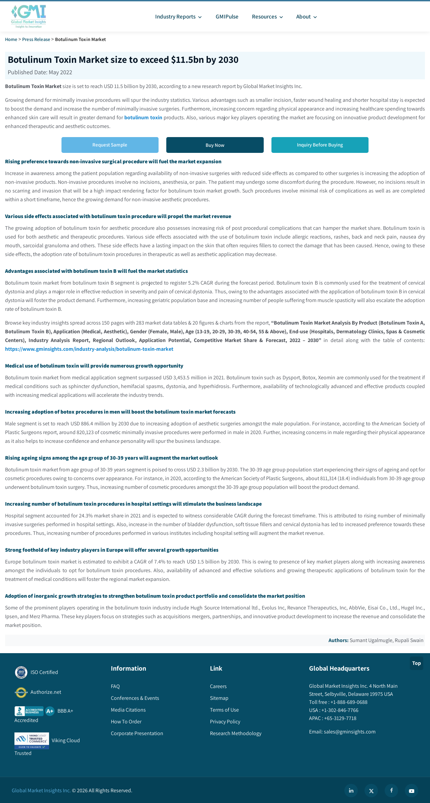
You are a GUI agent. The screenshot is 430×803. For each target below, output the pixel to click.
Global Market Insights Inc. (41, 790)
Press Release (36, 39)
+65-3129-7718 (339, 718)
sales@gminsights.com (349, 731)
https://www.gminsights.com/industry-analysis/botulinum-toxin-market (89, 348)
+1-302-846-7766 (339, 710)
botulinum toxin (143, 117)
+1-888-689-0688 (349, 702)
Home (11, 39)
